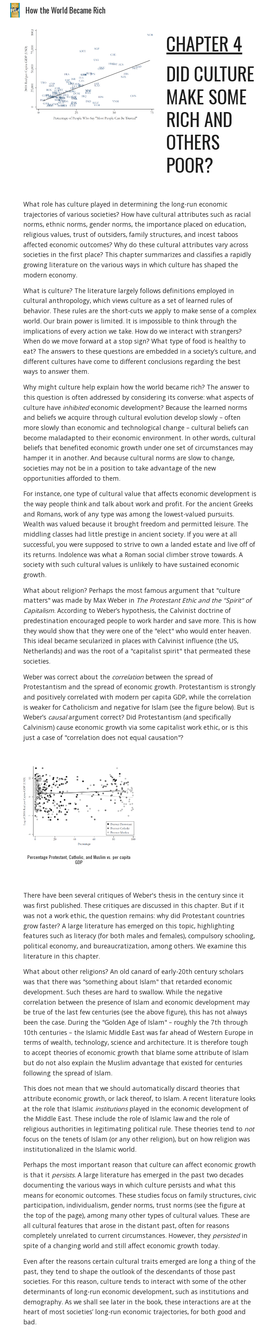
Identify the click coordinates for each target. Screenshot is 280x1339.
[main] (211, 104)
